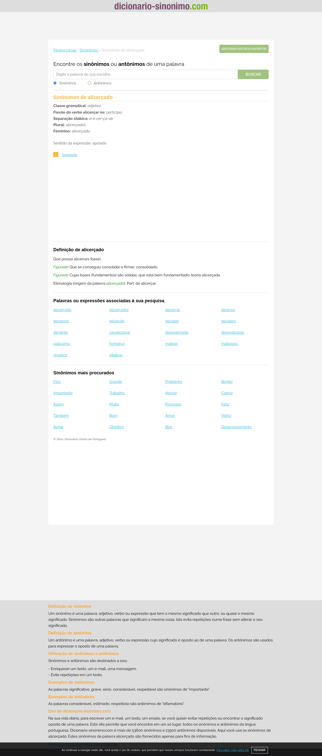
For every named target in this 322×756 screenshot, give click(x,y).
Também (61, 415)
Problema (173, 381)
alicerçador (119, 310)
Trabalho (117, 393)
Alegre (171, 393)
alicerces (61, 321)
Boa (168, 427)
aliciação (117, 321)
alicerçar (172, 310)
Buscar (253, 74)
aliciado (172, 321)
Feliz (225, 404)
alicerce (228, 310)
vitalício (116, 355)
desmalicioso (232, 332)
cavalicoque (120, 332)
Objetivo (116, 427)
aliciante (60, 332)
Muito (114, 404)
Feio (57, 381)
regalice (60, 355)
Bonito (227, 381)
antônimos (131, 64)
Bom (113, 415)
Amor (170, 415)
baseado (69, 155)
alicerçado (62, 310)
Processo (173, 404)
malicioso (229, 343)
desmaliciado (177, 332)
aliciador (228, 321)
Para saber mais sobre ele (232, 749)
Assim (58, 404)
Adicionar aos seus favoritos (244, 49)
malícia (171, 343)
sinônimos (96, 64)
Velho (226, 415)
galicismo (61, 343)
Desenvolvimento (236, 427)
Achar (58, 427)
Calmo (227, 393)
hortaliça (117, 343)
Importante (63, 393)
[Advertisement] (161, 26)
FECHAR (259, 749)
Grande (115, 381)
